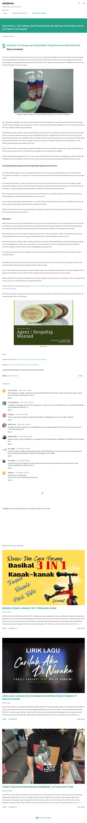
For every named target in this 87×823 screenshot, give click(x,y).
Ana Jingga (11, 448)
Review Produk (12, 376)
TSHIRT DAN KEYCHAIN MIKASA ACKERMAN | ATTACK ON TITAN (37, 786)
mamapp (11, 414)
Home (4, 13)
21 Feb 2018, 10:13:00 (22, 472)
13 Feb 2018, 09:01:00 (23, 460)
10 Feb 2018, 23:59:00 (25, 436)
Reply (10, 398)
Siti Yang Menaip (13, 402)
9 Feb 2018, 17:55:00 (26, 402)
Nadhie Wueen (12, 436)
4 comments (12, 628)
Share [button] (80, 376)
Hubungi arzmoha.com (18, 13)
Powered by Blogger (43, 818)
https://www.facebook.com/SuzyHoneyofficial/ (32, 359)
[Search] (79, 3)
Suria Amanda (12, 390)
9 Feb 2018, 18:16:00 (21, 414)
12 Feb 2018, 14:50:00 (23, 448)
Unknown (11, 472)
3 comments (12, 719)
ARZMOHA (8, 3)
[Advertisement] (43, 525)
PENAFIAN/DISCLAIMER (38, 13)
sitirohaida (11, 460)
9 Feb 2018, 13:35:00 (25, 390)
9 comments (12, 807)
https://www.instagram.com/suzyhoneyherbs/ (24, 364)
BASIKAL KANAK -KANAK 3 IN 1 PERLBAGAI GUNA (29, 608)
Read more (81, 628)
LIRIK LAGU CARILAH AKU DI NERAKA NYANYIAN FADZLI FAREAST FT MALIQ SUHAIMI (39, 697)
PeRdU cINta (12, 424)
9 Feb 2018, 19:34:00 (23, 424)
